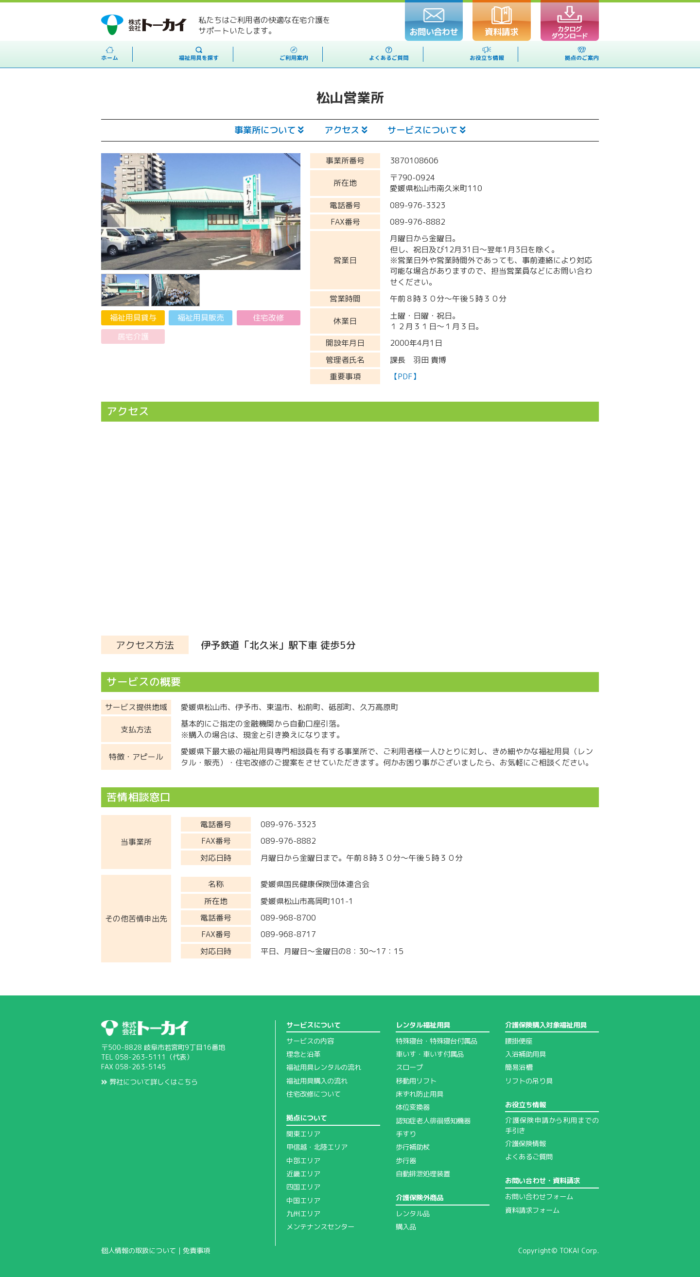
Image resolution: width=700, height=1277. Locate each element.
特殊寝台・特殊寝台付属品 (436, 1041)
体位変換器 (413, 1107)
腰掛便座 (518, 1041)
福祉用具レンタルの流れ (323, 1067)
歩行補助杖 (413, 1147)
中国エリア (303, 1201)
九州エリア (303, 1214)
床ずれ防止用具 (419, 1094)
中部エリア (303, 1161)
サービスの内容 (310, 1041)
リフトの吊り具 (529, 1081)
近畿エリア (303, 1174)
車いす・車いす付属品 (430, 1054)
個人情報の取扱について (138, 1251)
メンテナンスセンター (320, 1227)
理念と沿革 (303, 1054)
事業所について (269, 130)
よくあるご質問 (529, 1157)
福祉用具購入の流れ (317, 1081)
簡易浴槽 (518, 1067)
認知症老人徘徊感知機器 (433, 1121)
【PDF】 (405, 376)
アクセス (346, 130)
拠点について (306, 1118)
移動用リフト (416, 1081)
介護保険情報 (525, 1144)
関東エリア (303, 1134)
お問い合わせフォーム (539, 1197)
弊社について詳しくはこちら (149, 1082)
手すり (406, 1134)
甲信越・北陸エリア (317, 1147)
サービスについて (426, 130)
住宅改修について (313, 1094)
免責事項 (196, 1251)
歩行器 (406, 1161)
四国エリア (303, 1187)
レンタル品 (413, 1214)
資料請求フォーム (532, 1210)
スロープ (409, 1067)
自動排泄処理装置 (423, 1174)
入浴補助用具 (525, 1054)
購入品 (406, 1227)
